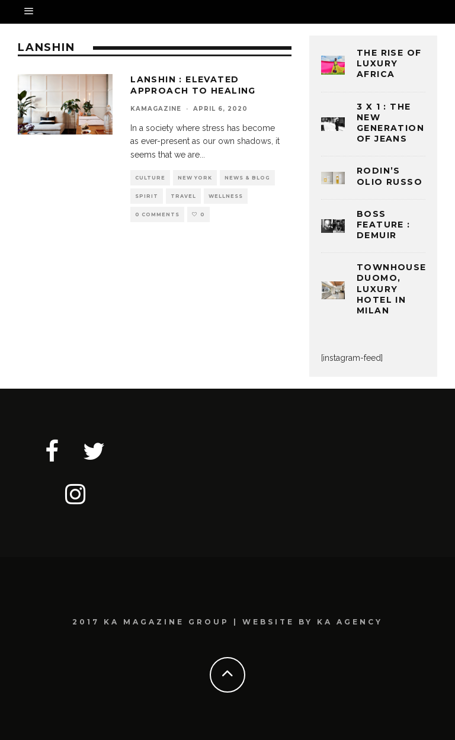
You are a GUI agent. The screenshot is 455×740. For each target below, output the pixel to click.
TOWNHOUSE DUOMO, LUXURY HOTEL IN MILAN (392, 289)
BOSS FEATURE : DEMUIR (384, 225)
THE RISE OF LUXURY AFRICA (389, 63)
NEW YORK (195, 178)
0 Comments (157, 214)
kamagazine (155, 109)
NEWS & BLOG (247, 178)
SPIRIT (146, 196)
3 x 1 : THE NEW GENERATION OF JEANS (390, 123)
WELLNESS (226, 196)
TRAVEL (183, 196)
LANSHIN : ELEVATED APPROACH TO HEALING (193, 84)
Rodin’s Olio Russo (389, 176)
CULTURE (150, 178)
